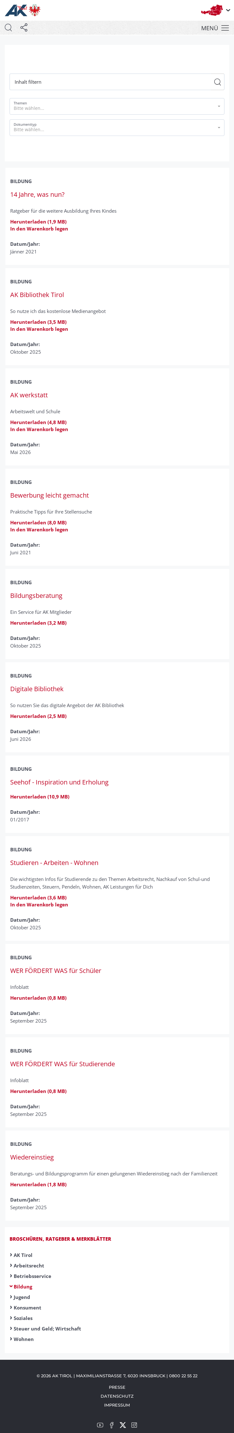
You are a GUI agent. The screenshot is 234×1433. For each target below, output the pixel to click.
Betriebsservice (32, 1276)
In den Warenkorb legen (39, 228)
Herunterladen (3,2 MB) (38, 623)
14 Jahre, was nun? (37, 194)
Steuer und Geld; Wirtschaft (47, 1328)
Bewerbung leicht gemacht (49, 495)
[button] (117, 106)
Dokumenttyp (25, 124)
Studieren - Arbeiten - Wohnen (54, 862)
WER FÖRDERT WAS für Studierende (62, 1064)
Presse (117, 1387)
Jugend (22, 1297)
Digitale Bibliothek (37, 689)
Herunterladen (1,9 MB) (38, 221)
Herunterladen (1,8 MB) (38, 1184)
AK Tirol (23, 1255)
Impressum (117, 1405)
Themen (20, 103)
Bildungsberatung (36, 595)
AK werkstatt (29, 395)
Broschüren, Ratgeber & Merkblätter (60, 1239)
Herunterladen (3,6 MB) (38, 897)
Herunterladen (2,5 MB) (38, 716)
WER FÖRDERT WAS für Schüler (55, 970)
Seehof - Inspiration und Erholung (59, 782)
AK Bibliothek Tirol (37, 294)
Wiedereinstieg (32, 1157)
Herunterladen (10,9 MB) (39, 796)
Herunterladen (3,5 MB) (38, 322)
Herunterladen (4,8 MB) (38, 422)
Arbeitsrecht (29, 1265)
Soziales (23, 1318)
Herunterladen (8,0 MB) (38, 522)
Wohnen (24, 1339)
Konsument (27, 1307)
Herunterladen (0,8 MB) (38, 998)
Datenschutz (117, 1396)
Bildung (23, 1286)
